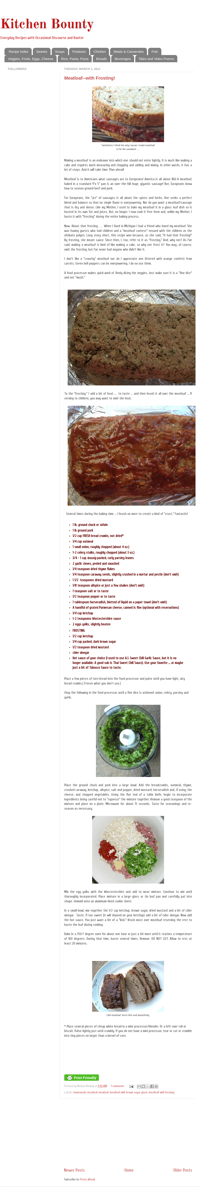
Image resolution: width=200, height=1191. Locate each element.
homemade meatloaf (85, 1092)
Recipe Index (19, 51)
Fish (154, 51)
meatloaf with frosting (161, 1092)
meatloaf (103, 1092)
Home (129, 1170)
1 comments (117, 1086)
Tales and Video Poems (156, 59)
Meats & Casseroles (128, 51)
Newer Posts (74, 1170)
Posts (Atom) (87, 1179)
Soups (60, 51)
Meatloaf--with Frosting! (89, 78)
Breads (101, 59)
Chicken (99, 51)
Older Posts (182, 1170)
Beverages (123, 59)
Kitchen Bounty (47, 24)
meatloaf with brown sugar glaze (129, 1092)
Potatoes (79, 51)
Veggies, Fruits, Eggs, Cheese (30, 59)
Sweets (41, 51)
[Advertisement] (128, 1133)
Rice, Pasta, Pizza (75, 59)
